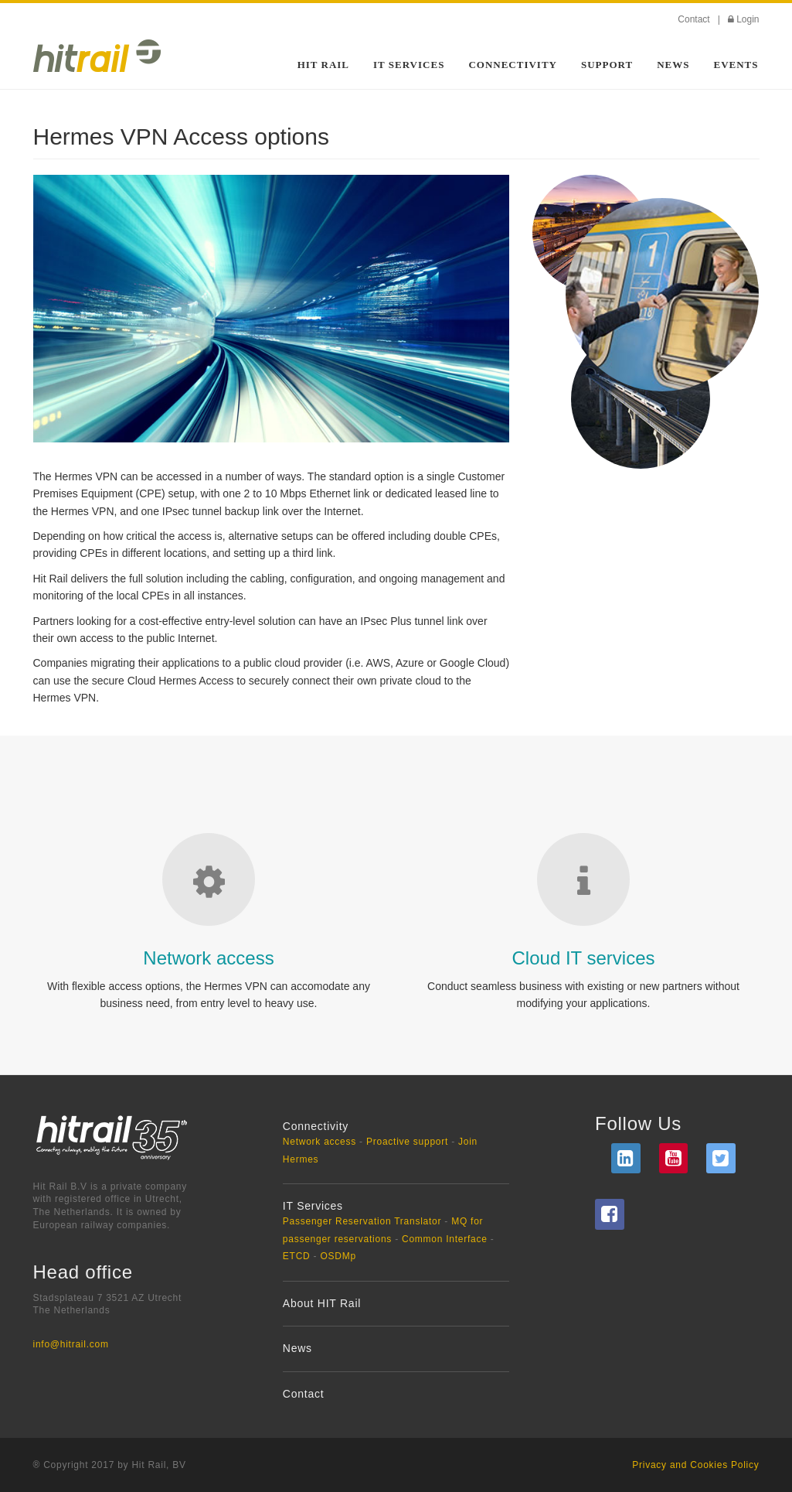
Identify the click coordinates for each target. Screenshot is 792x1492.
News (673, 64)
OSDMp (337, 1256)
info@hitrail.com (71, 1344)
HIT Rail (323, 64)
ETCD (297, 1256)
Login (747, 19)
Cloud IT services (583, 957)
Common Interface (445, 1239)
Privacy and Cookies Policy (695, 1465)
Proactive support (407, 1141)
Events (735, 64)
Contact (693, 19)
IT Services (408, 64)
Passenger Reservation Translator (362, 1221)
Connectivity (512, 64)
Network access (208, 957)
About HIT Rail (322, 1303)
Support (607, 64)
